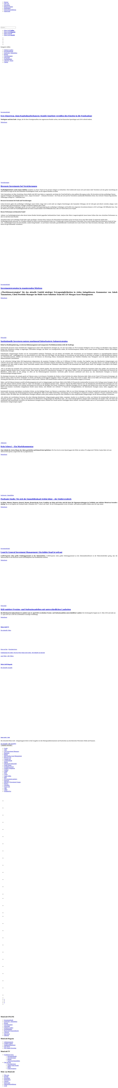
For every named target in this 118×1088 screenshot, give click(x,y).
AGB (5, 1086)
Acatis (6, 748)
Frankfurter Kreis (9, 1054)
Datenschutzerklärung (10, 9)
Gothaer (6, 770)
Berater (6, 54)
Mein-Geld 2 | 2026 (5, 737)
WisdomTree (7, 791)
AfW (5, 750)
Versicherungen (8, 56)
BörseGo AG (7, 757)
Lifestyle (6, 1032)
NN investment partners (10, 779)
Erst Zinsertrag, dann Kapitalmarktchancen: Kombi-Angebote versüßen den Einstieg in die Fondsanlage (46, 116)
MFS (5, 777)
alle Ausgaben (12, 743)
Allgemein (3, 443)
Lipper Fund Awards (13, 1065)
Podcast (6, 2)
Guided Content (8, 1043)
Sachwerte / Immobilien (10, 53)
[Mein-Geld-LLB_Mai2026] (42, 1013)
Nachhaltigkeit (8, 59)
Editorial (6, 1035)
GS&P (6, 771)
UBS (5, 788)
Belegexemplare (8, 6)
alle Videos (11, 656)
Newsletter (7, 5)
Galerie (6, 62)
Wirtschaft (7, 57)
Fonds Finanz (7, 765)
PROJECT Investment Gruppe (12, 782)
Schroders (7, 785)
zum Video (4, 656)
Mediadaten (7, 8)
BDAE (6, 754)
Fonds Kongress (11, 1068)
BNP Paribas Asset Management (13, 756)
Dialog (6, 762)
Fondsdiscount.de (9, 766)
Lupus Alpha (7, 776)
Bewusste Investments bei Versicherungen (19, 186)
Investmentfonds (8, 51)
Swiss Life (7, 786)
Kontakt (6, 1076)
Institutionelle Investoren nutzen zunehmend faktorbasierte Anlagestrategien (34, 341)
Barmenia (6, 753)
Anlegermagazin (8, 1042)
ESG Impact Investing (10, 1048)
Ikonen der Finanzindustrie (11, 1031)
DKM (9, 1067)
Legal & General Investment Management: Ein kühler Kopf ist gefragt (31, 552)
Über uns (6, 3)
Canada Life (7, 759)
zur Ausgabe (4, 743)
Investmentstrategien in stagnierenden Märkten (21, 288)
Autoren (6, 1081)
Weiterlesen (4, 122)
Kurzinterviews (13, 649)
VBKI (5, 789)
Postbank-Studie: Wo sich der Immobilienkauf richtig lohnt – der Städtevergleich (36, 499)
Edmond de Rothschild (10, 763)
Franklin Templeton (9, 768)
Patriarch (6, 780)
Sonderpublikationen (9, 1045)
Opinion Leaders (8, 50)
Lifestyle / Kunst (8, 60)
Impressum (7, 11)
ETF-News (7, 1046)
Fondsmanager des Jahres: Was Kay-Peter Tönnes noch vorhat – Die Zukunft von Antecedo (23, 652)
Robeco (6, 783)
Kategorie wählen (5, 47)
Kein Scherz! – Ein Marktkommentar (17, 446)
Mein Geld (9, 32)
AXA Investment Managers (11, 751)
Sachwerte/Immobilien (13, 1061)
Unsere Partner (6, 745)
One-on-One (4, 649)
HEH (5, 773)
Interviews (7, 1034)
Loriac (6, 774)
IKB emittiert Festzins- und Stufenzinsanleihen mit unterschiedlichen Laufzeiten (36, 609)
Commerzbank (8, 760)
